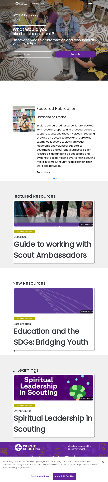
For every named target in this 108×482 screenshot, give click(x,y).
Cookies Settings (40, 477)
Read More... (44, 172)
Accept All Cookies (64, 477)
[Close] (102, 463)
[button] (92, 229)
